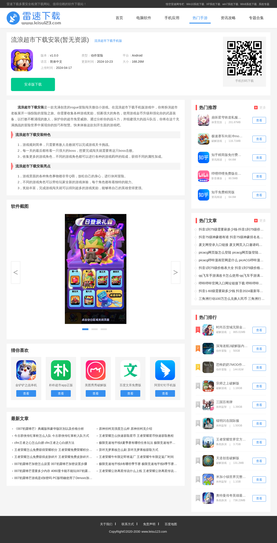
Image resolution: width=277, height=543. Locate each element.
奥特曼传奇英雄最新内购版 (232, 495)
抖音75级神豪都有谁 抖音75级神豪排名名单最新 (232, 237)
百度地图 (171, 524)
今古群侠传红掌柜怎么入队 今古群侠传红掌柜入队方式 (51, 435)
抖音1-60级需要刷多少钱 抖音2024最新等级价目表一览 (232, 291)
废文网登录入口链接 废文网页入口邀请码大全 (232, 245)
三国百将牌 (224, 402)
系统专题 (264, 4)
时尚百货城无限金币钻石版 (232, 327)
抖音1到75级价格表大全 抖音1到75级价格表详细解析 (232, 268)
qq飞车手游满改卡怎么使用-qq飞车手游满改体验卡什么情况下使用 (232, 275)
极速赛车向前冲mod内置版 (227, 136)
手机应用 (171, 18)
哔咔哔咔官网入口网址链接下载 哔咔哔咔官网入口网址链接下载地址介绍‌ (232, 283)
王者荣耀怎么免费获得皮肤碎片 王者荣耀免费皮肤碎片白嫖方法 (55, 457)
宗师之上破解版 (227, 383)
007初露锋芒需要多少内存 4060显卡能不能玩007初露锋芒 (54, 471)
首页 (119, 18)
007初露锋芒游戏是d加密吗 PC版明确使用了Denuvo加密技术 (55, 478)
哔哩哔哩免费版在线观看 (227, 173)
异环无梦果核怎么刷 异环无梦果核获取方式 (128, 450)
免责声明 (149, 524)
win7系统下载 (230, 4)
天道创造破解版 (227, 458)
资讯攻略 (228, 18)
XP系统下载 (213, 4)
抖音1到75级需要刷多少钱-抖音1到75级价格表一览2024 (232, 229)
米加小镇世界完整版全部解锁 (232, 477)
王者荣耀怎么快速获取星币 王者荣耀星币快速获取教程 (136, 435)
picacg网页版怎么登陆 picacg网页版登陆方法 (232, 252)
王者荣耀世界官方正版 (232, 439)
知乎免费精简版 (223, 192)
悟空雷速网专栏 (175, 4)
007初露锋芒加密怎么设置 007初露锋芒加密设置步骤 (50, 464)
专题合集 (256, 18)
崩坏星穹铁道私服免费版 (227, 117)
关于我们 (106, 524)
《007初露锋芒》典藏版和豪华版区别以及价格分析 (49, 428)
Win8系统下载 (248, 4)
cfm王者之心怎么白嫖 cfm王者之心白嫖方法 (44, 442)
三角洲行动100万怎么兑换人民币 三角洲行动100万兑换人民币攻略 (232, 298)
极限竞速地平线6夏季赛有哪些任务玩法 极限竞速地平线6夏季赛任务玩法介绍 (139, 442)
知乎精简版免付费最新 (227, 155)
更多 (260, 107)
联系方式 (128, 524)
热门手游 (200, 18)
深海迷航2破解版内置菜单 (232, 346)
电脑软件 (143, 18)
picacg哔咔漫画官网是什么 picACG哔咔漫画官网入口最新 (232, 260)
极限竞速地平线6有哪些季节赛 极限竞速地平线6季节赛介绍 (139, 464)
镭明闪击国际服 (227, 420)
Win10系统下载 (195, 4)
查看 (259, 120)
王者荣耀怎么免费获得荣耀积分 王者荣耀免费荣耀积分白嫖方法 (55, 450)
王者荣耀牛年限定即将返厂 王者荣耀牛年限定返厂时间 (136, 457)
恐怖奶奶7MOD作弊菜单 (232, 364)
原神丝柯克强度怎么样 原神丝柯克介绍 (125, 428)
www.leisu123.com (154, 531)
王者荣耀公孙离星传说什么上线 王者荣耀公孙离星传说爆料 (139, 471)
